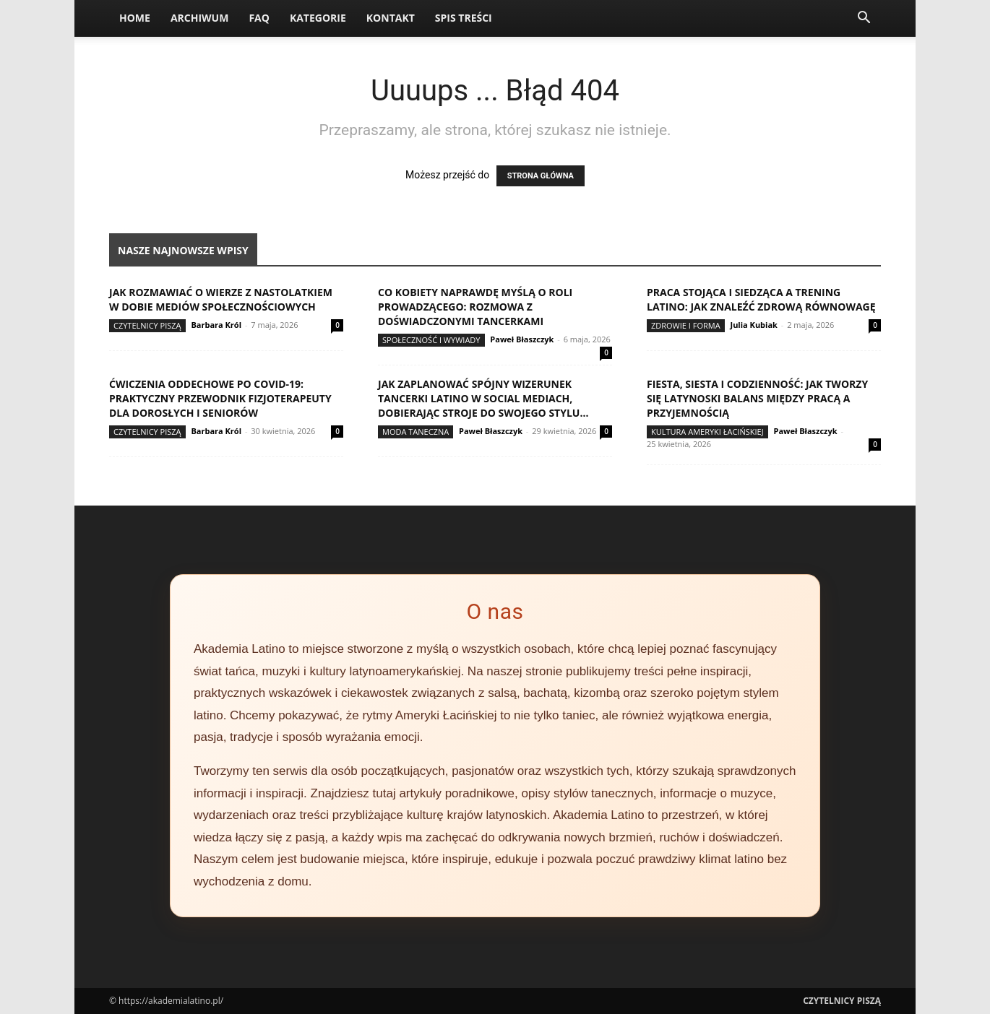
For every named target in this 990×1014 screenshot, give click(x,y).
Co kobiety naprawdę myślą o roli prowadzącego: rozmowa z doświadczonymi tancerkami (475, 306)
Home (134, 18)
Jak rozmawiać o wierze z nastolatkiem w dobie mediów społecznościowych (220, 299)
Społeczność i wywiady (431, 339)
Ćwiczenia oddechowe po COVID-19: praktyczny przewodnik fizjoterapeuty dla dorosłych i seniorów (220, 398)
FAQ (259, 18)
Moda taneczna (415, 431)
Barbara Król (216, 324)
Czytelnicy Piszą (147, 325)
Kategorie (318, 18)
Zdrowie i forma (685, 325)
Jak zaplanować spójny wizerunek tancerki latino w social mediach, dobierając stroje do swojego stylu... (483, 398)
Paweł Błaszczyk (522, 339)
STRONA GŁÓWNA (540, 176)
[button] (863, 19)
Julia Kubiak (753, 324)
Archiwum (200, 18)
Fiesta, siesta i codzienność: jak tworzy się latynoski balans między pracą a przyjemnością (757, 398)
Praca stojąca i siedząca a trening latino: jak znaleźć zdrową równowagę (761, 299)
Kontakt (390, 18)
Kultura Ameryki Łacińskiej (707, 431)
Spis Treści (463, 18)
